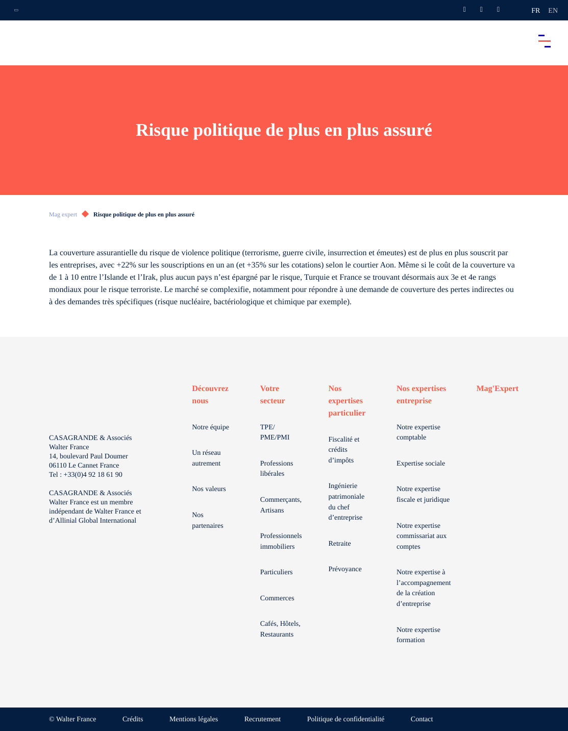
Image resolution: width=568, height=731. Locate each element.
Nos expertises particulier (346, 401)
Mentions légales (193, 719)
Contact (422, 719)
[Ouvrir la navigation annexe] (16, 10)
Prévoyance (344, 569)
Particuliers (276, 572)
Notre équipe (210, 427)
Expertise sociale (421, 464)
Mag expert (63, 214)
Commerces (277, 598)
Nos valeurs (209, 489)
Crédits (132, 719)
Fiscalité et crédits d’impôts (343, 450)
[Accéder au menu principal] (544, 41)
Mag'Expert (497, 388)
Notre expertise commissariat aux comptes (422, 536)
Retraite (339, 544)
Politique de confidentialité (346, 719)
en (553, 11)
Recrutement (262, 719)
